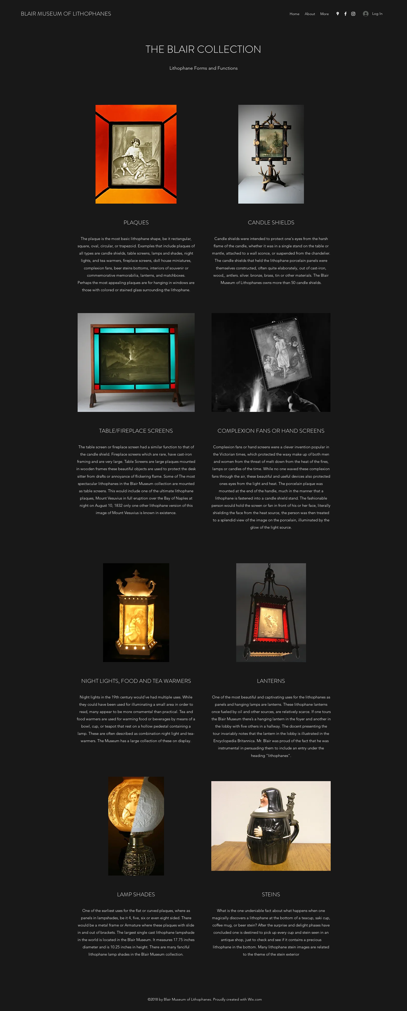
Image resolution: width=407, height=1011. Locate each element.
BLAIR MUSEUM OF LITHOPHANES (66, 14)
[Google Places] (337, 13)
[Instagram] (353, 13)
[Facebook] (345, 13)
